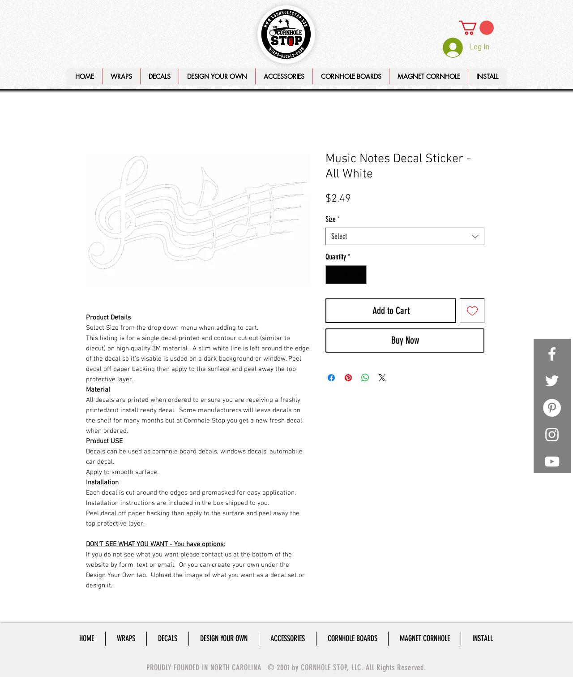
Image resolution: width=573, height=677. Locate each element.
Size (332, 219)
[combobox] (404, 236)
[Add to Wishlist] (472, 310)
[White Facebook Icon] (552, 354)
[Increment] (359, 275)
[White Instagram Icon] (552, 435)
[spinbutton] (346, 275)
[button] (217, 76)
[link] (476, 28)
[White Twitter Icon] (552, 381)
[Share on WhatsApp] (365, 377)
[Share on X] (382, 377)
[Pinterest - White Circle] (552, 408)
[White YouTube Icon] (552, 461)
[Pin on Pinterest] (348, 377)
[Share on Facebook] (331, 377)
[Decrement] (333, 275)
